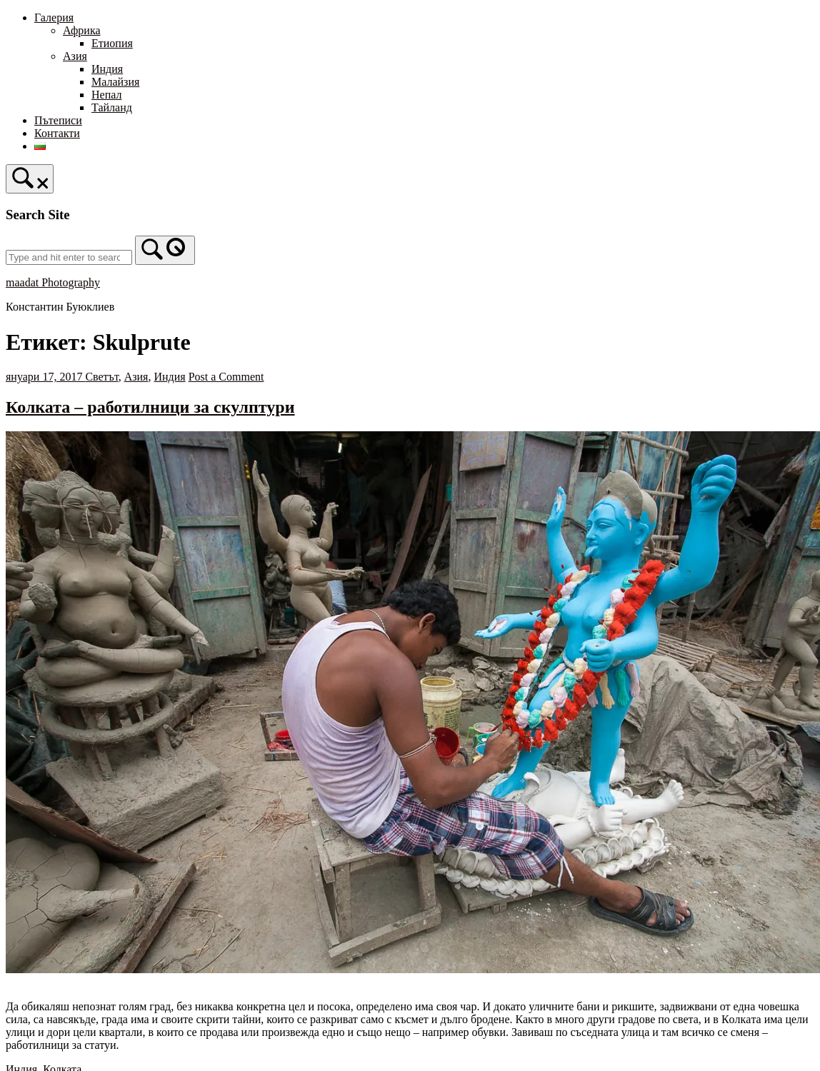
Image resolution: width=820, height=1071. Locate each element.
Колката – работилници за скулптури (150, 407)
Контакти (57, 133)
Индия (107, 69)
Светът (101, 377)
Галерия (54, 17)
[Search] (165, 250)
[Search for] (69, 257)
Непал (106, 95)
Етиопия (112, 43)
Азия (75, 56)
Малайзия (115, 82)
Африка (82, 30)
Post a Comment (226, 377)
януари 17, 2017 (45, 377)
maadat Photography (53, 282)
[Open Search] (30, 178)
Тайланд (111, 107)
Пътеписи (58, 120)
